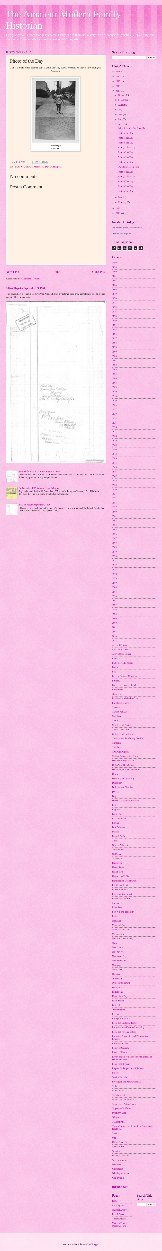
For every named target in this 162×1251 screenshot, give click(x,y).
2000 (114, 618)
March (121, 197)
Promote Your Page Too (121, 234)
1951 (114, 494)
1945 (114, 467)
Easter (115, 805)
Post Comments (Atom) (29, 278)
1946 (114, 471)
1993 (114, 609)
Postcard (116, 1005)
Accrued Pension (119, 645)
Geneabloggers (119, 1218)
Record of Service (120, 1043)
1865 (114, 285)
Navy (114, 943)
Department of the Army (123, 778)
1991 (114, 600)
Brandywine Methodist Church (126, 698)
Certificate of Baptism (122, 725)
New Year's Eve (119, 960)
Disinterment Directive (122, 787)
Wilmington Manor (120, 1173)
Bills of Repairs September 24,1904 (25, 288)
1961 (114, 516)
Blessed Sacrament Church (124, 685)
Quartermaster (118, 1009)
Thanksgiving (118, 1122)
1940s (114, 449)
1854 (114, 267)
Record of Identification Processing (128, 1027)
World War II (118, 1178)
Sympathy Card (119, 1113)
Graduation (117, 858)
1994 (114, 614)
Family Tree (117, 814)
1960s (114, 512)
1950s (20, 167)
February (122, 202)
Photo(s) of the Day (126, 147)
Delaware (28, 167)
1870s (114, 298)
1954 (114, 503)
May (120, 119)
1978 (114, 574)
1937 (114, 431)
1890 (114, 316)
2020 (118, 76)
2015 (118, 213)
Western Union (119, 1160)
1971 (114, 560)
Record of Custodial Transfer (125, 1023)
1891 (114, 325)
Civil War (116, 747)
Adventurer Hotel (120, 649)
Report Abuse (120, 1186)
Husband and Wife (120, 876)
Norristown (117, 969)
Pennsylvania (118, 987)
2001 (114, 627)
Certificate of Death (121, 729)
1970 (114, 552)
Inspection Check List (122, 894)
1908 (114, 383)
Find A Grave (118, 1214)
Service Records (119, 1077)
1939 (114, 440)
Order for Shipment (121, 983)
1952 (114, 498)
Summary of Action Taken (124, 1104)
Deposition (117, 783)
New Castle (117, 947)
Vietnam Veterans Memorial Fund (120, 1224)
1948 (114, 480)
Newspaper (117, 965)
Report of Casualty (120, 1048)
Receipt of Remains (121, 1018)
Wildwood (117, 1164)
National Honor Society (123, 938)
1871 (114, 303)
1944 (114, 463)
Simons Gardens (119, 1090)
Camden (116, 707)
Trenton (115, 1133)
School (115, 1073)
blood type (117, 694)
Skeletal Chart (118, 1095)
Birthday (116, 681)
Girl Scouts (117, 854)
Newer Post (13, 271)
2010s (114, 636)
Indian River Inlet (120, 889)
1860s (114, 271)
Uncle (114, 1138)
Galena (115, 841)
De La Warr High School (123, 765)
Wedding (116, 1151)
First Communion (120, 818)
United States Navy (121, 1142)
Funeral (115, 832)
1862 (114, 280)
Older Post (99, 271)
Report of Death (119, 1052)
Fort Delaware (118, 827)
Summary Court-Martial (123, 1099)
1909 (114, 387)
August (121, 105)
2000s (114, 623)
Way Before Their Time (128, 167)
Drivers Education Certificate (125, 800)
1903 (114, 369)
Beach (115, 667)
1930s (114, 414)
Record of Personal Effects (124, 1032)
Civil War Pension (120, 752)
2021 (118, 71)
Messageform (118, 934)
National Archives (120, 1210)
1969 (114, 547)
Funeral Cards (118, 836)
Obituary (116, 974)
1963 (114, 520)
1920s (114, 400)
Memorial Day (118, 925)
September (123, 100)
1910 (114, 391)
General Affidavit (120, 845)
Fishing (115, 823)
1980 (114, 583)
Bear (114, 672)
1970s (114, 556)
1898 (114, 343)
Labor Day (117, 907)
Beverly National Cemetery (124, 676)
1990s (114, 596)
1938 (114, 436)
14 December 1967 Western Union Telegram (39, 488)
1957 (114, 507)
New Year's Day (119, 956)
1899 (114, 347)
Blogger (95, 1244)
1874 (114, 307)
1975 (114, 569)
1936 (114, 427)
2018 (118, 86)
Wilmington (55, 167)
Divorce (115, 792)
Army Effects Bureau (121, 654)
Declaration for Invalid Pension (126, 769)
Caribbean (116, 716)
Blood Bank (117, 689)
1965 (114, 529)
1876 (114, 312)
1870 (114, 294)
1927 (114, 409)
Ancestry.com (118, 1205)
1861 (114, 276)
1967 (114, 538)
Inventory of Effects (121, 898)
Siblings (115, 1086)
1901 (114, 360)
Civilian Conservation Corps (125, 756)
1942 (114, 454)
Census (115, 720)
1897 (114, 338)
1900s (114, 356)
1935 (114, 423)
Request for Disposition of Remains (128, 1068)
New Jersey (117, 952)
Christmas (116, 743)
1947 (114, 476)
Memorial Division (120, 929)
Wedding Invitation (121, 1155)
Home (56, 271)
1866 (114, 289)
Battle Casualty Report (122, 663)
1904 (114, 374)
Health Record (118, 867)
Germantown (118, 849)
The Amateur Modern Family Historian (127, 227)
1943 (114, 458)
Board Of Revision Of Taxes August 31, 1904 (40, 471)
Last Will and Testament (123, 912)
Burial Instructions (120, 703)
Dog (114, 796)
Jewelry (115, 903)
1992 (114, 605)
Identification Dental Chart (124, 881)
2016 (118, 208)
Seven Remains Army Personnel (126, 1082)
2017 (118, 91)
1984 (114, 592)
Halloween (117, 863)
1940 (114, 445)
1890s (114, 320)
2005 (114, 631)
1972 (114, 565)
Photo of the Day (41, 167)
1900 (114, 352)
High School (117, 872)
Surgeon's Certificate (121, 1108)
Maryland (116, 921)
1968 (114, 543)
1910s (114, 396)
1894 (114, 334)
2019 (118, 81)
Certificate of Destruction (123, 734)
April (121, 124)
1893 (114, 329)
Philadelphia (117, 992)
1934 (114, 418)
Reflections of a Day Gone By (131, 128)
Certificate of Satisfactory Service (127, 738)
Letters (115, 916)
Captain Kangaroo (120, 712)
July (120, 109)
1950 (114, 485)
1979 (114, 578)
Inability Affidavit (120, 885)
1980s (114, 587)
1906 (114, 378)
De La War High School (123, 760)
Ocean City (117, 978)
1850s (114, 262)
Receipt (115, 1014)
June (120, 114)
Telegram (116, 1117)
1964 (114, 525)
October (122, 95)
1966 (114, 534)
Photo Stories (118, 1000)
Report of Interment (121, 1064)
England (116, 809)
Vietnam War (118, 1146)
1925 (114, 405)
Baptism (116, 658)
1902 (114, 365)
